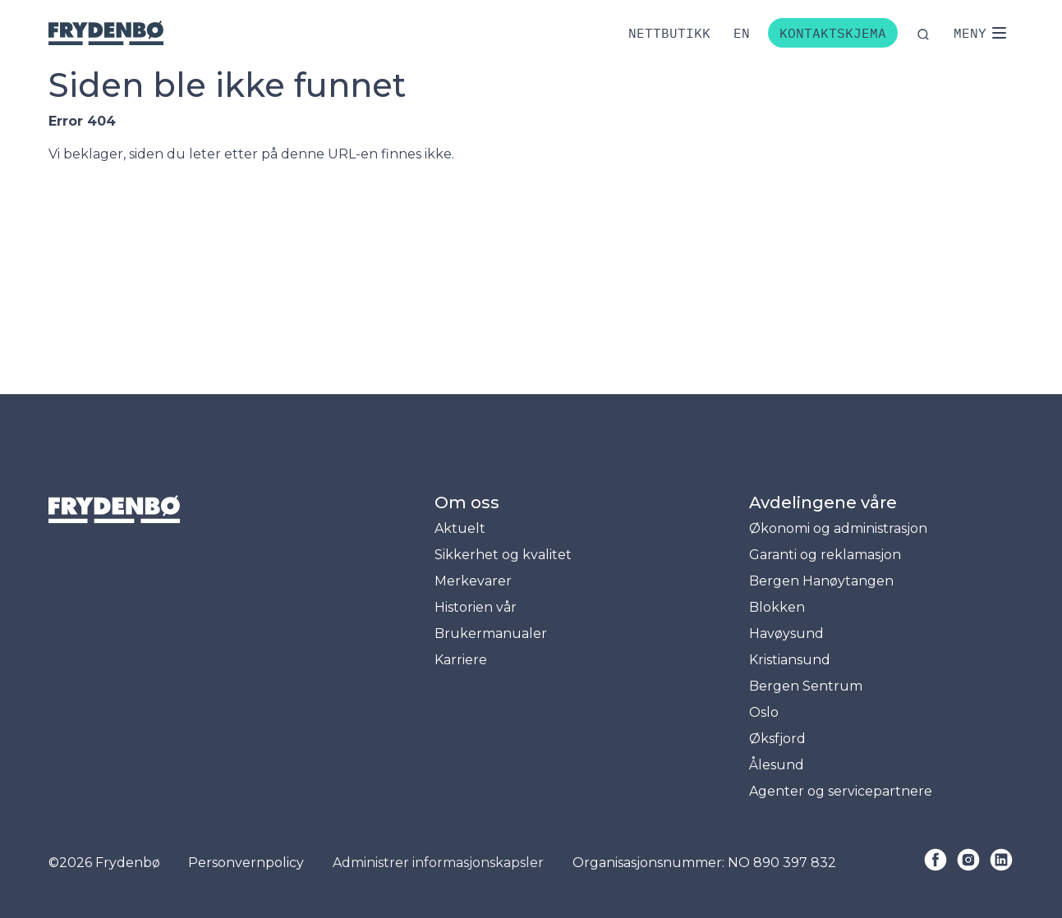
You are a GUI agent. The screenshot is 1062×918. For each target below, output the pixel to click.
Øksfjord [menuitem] (777, 738)
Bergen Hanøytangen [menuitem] (821, 581)
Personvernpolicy (246, 862)
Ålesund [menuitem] (776, 765)
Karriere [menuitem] (460, 660)
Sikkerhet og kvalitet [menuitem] (503, 554)
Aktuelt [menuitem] (459, 528)
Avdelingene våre (823, 502)
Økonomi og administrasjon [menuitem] (838, 528)
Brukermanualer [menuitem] (490, 633)
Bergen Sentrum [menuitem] (805, 686)
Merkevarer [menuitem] (473, 581)
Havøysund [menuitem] (786, 633)
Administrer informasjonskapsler (438, 862)
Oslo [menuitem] (764, 712)
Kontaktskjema (832, 33)
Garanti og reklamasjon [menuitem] (825, 554)
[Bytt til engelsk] (742, 33)
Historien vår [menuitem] (475, 607)
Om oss (466, 502)
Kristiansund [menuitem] (789, 660)
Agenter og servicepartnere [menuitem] (840, 791)
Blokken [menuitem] (777, 607)
